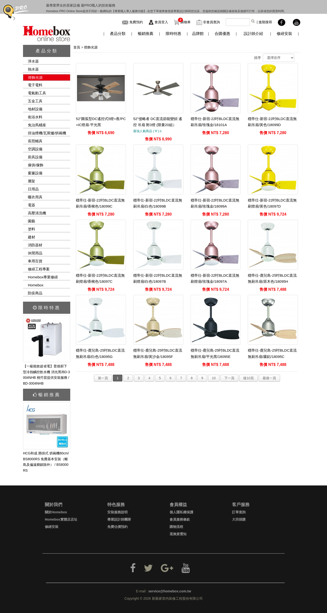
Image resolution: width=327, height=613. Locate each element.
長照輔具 (35, 141)
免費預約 (136, 22)
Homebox (35, 285)
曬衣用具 (35, 197)
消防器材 (35, 245)
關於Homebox (56, 512)
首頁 (76, 47)
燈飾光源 (35, 77)
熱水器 (33, 69)
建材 (31, 237)
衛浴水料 (35, 117)
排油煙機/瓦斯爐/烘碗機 (47, 133)
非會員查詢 (211, 22)
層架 (31, 181)
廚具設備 (35, 157)
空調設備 (35, 149)
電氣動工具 (37, 93)
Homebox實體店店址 (61, 519)
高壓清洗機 (37, 213)
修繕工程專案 (39, 269)
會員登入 (161, 22)
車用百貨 (35, 261)
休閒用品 (35, 253)
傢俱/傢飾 (35, 165)
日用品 (33, 189)
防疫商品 (35, 293)
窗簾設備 (35, 173)
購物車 (185, 22)
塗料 (31, 229)
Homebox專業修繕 (43, 277)
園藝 (31, 221)
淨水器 (33, 61)
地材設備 (35, 109)
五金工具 (35, 101)
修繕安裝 (51, 527)
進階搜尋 (265, 22)
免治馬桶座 (37, 125)
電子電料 (35, 85)
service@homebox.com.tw (169, 591)
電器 (31, 205)
